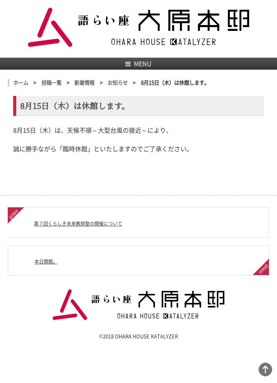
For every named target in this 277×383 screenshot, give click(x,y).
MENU (138, 63)
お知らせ (118, 82)
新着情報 (84, 82)
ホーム (20, 82)
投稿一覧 (51, 82)
